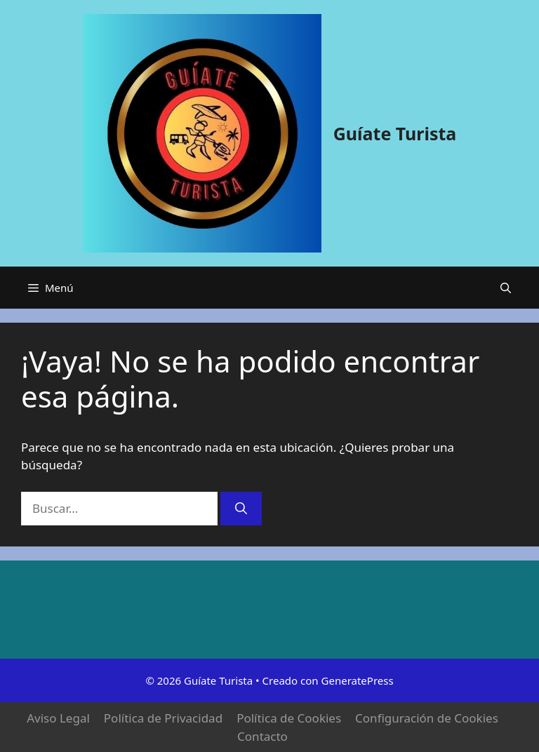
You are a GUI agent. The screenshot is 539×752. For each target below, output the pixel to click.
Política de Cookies (289, 718)
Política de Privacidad (163, 718)
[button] (505, 288)
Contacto (262, 736)
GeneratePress (357, 680)
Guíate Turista (395, 133)
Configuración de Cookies (426, 718)
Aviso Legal (58, 718)
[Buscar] (241, 508)
